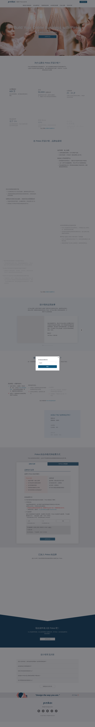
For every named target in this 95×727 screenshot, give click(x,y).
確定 (47, 366)
